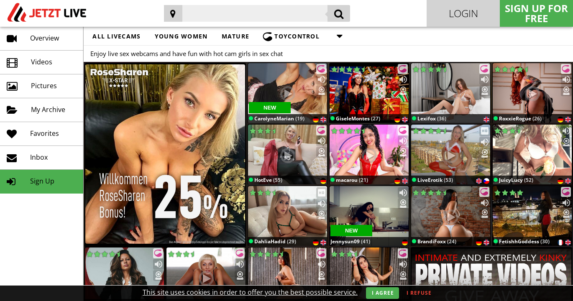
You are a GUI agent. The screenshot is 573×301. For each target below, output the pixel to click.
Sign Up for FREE (536, 13)
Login (463, 13)
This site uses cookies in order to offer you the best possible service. (250, 292)
